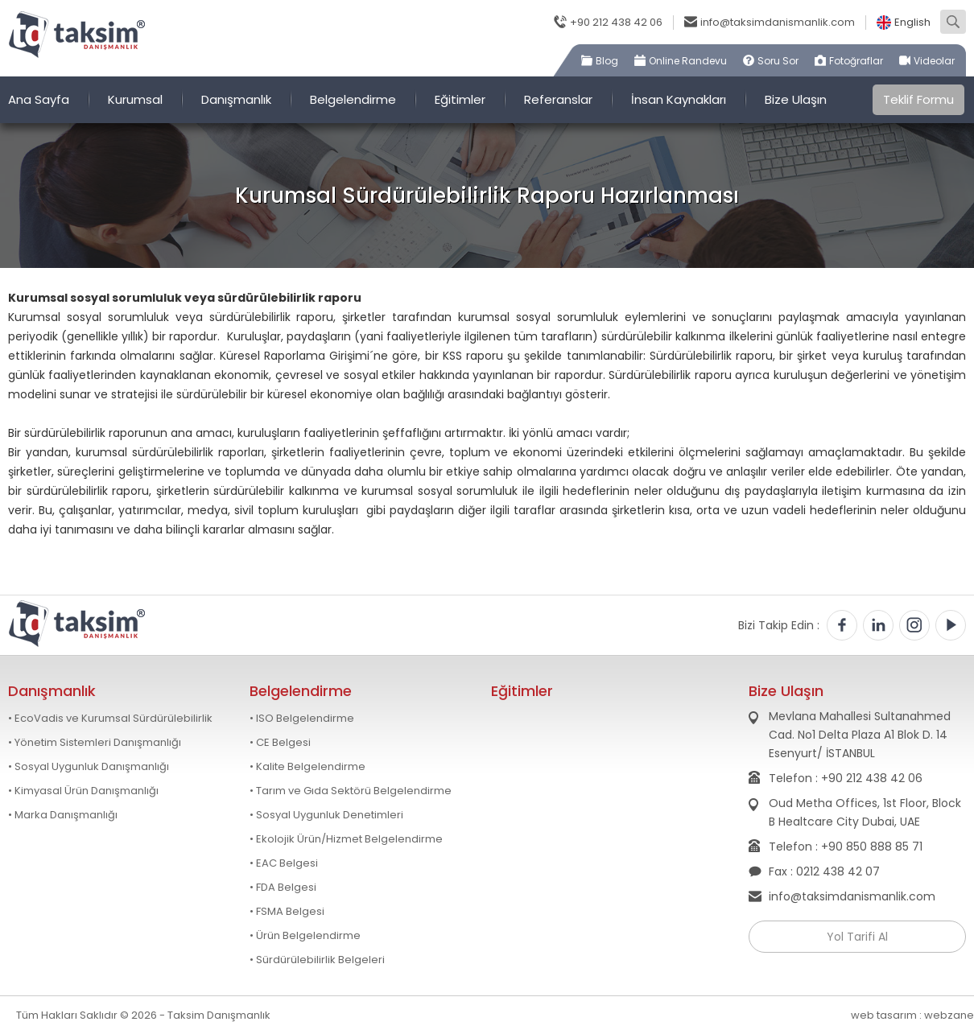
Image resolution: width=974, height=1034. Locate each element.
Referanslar (558, 99)
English (912, 22)
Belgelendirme (353, 99)
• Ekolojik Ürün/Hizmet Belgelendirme (346, 839)
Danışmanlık (236, 99)
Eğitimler (460, 99)
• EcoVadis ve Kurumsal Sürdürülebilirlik (110, 718)
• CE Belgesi (280, 742)
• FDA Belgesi (283, 887)
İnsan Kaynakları (678, 99)
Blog (607, 61)
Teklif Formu (918, 99)
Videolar (934, 61)
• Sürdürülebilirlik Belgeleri (317, 960)
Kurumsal (135, 99)
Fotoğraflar (856, 61)
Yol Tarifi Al (857, 937)
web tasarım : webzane (912, 1015)
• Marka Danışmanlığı (63, 815)
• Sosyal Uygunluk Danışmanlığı (88, 767)
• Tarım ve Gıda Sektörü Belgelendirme (351, 791)
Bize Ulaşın (796, 99)
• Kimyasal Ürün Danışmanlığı (83, 791)
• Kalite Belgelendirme (307, 767)
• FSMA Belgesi (287, 911)
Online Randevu (688, 61)
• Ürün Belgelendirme (305, 936)
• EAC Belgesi (284, 863)
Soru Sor (778, 61)
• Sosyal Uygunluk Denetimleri (326, 815)
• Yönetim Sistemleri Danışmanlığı (94, 742)
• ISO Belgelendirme (302, 718)
